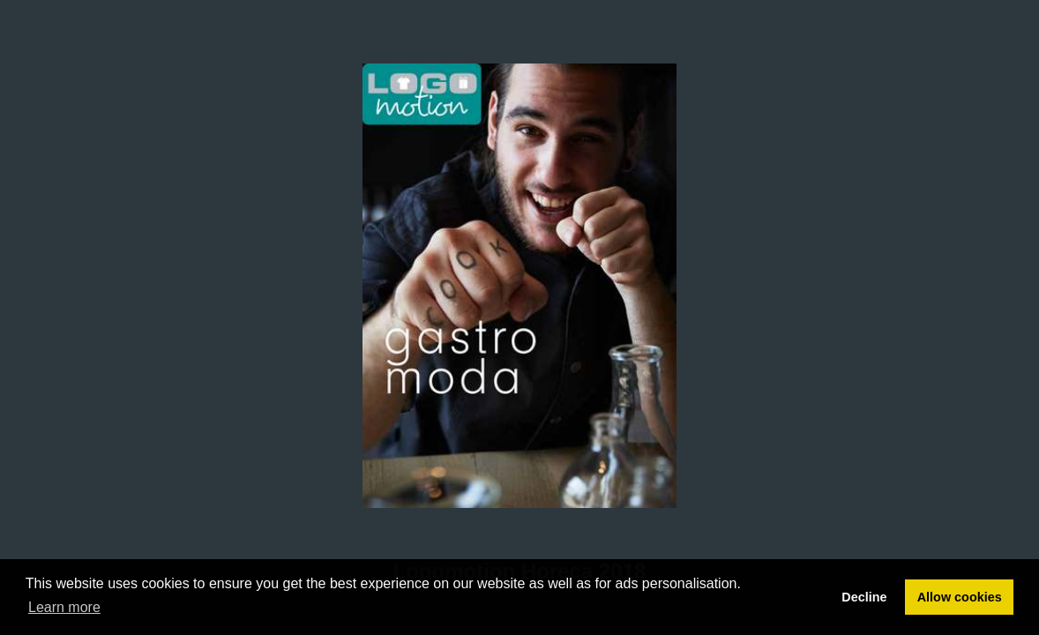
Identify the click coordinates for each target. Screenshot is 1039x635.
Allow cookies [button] (959, 597)
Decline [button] (863, 597)
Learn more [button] (64, 607)
